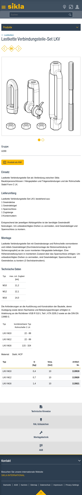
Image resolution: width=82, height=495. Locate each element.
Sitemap (33, 485)
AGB (16, 485)
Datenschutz (45, 485)
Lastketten (7, 35)
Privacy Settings (72, 485)
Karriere (24, 485)
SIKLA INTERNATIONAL (13, 475)
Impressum (58, 485)
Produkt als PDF (12, 162)
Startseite (7, 485)
